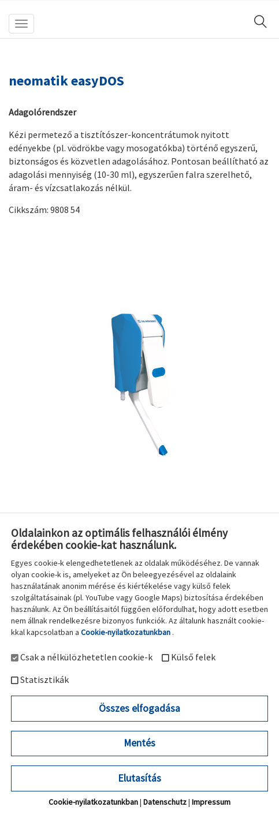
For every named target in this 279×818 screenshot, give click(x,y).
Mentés (139, 743)
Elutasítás (139, 778)
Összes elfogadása (139, 708)
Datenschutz (165, 802)
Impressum (211, 802)
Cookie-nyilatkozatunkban (125, 632)
